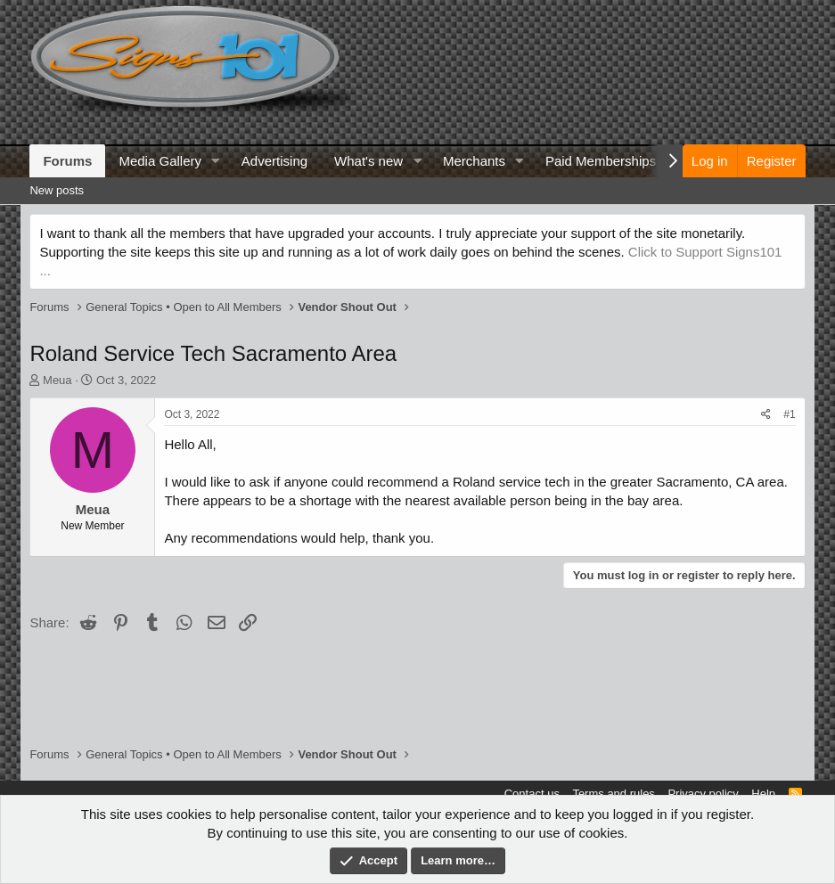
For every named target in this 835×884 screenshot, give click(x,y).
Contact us (532, 793)
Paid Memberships (600, 160)
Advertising (274, 160)
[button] (215, 160)
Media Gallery (160, 160)
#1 (789, 414)
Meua (57, 380)
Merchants (474, 160)
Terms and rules (613, 793)
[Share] (766, 415)
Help (763, 793)
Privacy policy (702, 793)
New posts (56, 190)
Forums (67, 160)
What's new (368, 160)
